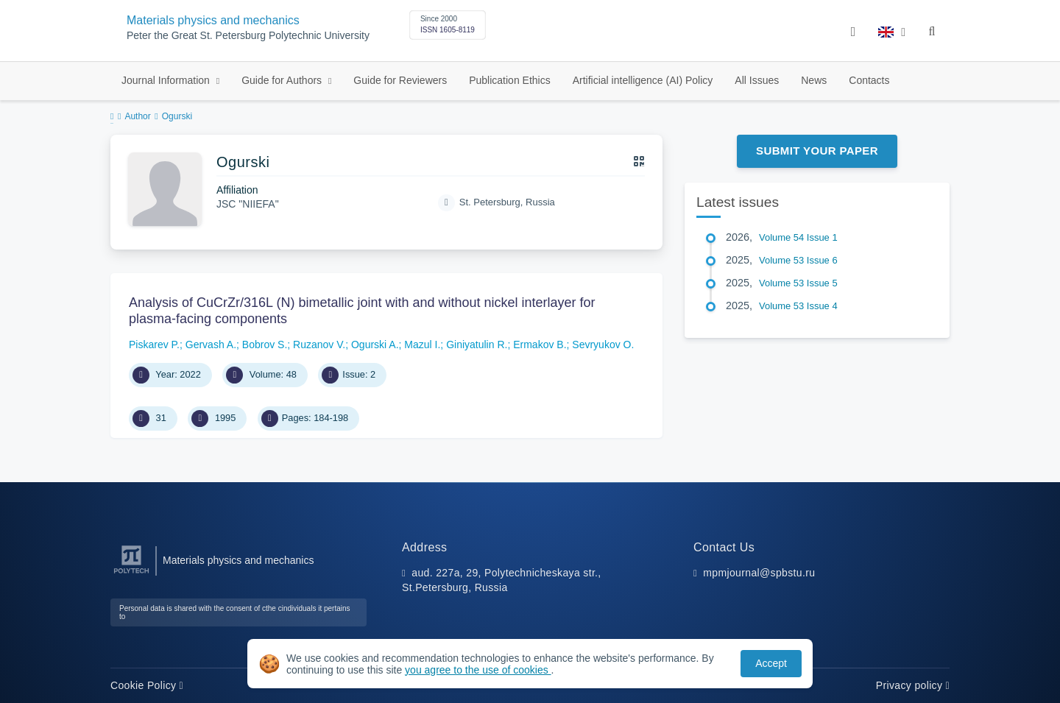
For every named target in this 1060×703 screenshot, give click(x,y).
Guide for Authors (283, 80)
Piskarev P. (154, 344)
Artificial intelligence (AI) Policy (643, 80)
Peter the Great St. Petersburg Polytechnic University (248, 35)
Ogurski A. (375, 344)
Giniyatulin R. (476, 344)
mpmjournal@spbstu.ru (759, 573)
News (814, 80)
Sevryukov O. (603, 344)
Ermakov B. (539, 344)
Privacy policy (913, 685)
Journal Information (167, 80)
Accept (771, 663)
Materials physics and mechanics (213, 20)
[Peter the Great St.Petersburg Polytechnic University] (131, 574)
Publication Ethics (510, 80)
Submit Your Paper (817, 150)
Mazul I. (422, 344)
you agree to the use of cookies (478, 670)
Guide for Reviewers (400, 80)
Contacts (869, 80)
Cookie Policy (146, 685)
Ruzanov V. (319, 344)
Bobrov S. (264, 344)
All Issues (757, 80)
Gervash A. (211, 344)
